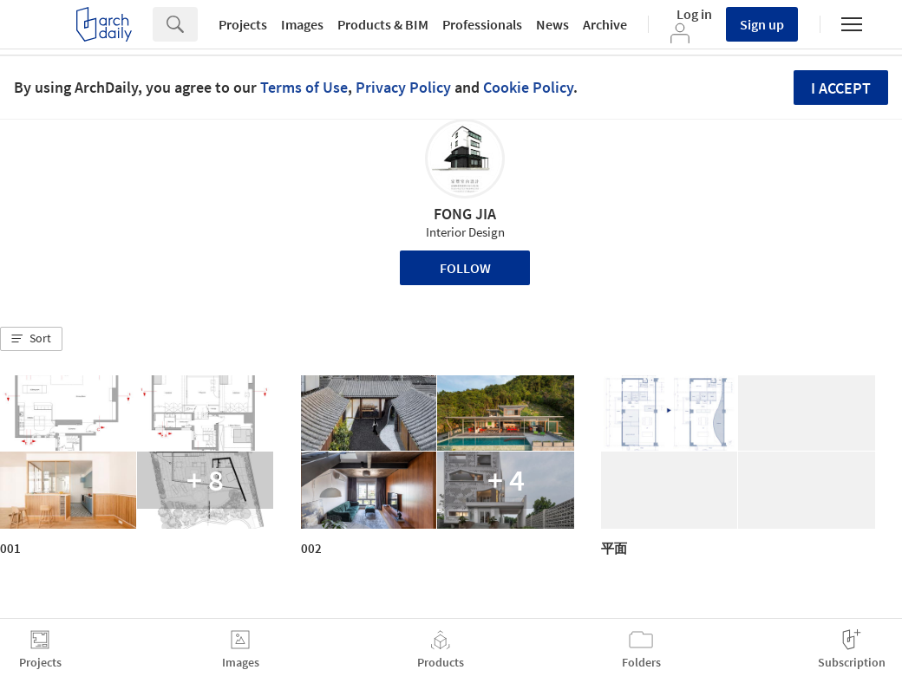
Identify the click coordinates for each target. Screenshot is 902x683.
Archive (605, 24)
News (552, 24)
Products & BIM (382, 24)
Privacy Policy (403, 87)
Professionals (482, 24)
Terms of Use (304, 87)
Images (302, 24)
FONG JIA (465, 214)
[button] (31, 339)
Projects (243, 24)
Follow (465, 267)
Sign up (762, 24)
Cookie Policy (528, 87)
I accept (841, 88)
